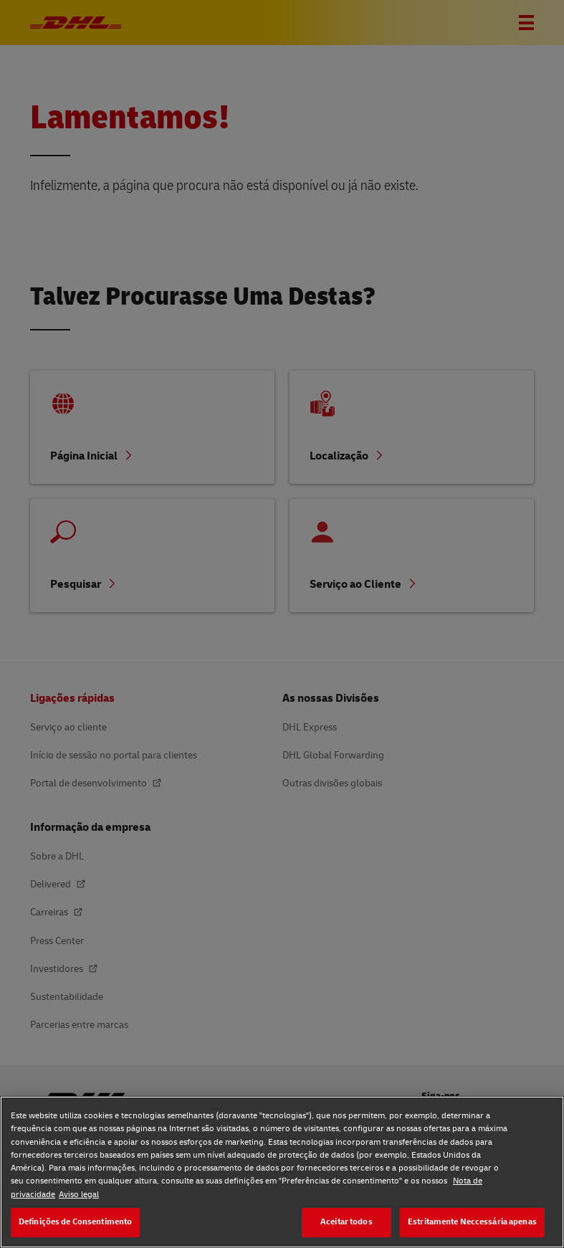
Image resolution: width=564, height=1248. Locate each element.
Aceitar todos (346, 1221)
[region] (282, 1172)
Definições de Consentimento (75, 1221)
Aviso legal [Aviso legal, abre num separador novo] (79, 1194)
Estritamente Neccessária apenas (472, 1221)
